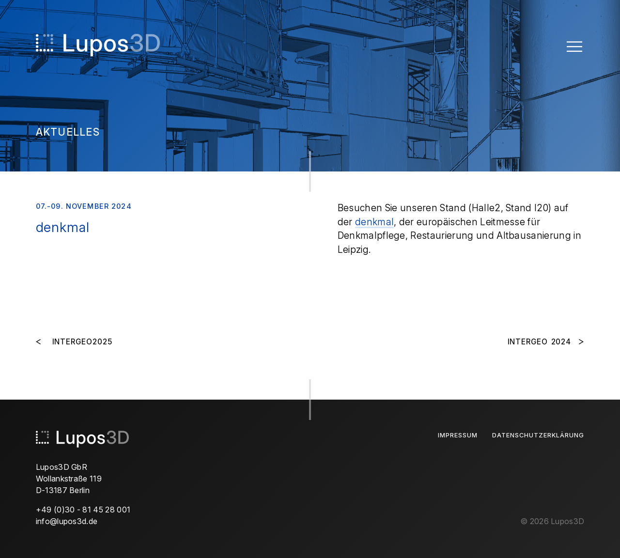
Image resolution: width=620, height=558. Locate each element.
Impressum (458, 435)
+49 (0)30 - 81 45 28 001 (83, 509)
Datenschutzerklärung (538, 435)
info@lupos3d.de (67, 521)
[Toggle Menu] (574, 46)
